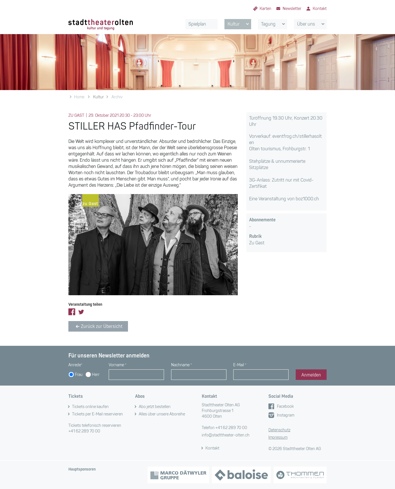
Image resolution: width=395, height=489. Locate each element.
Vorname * (117, 365)
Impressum (277, 437)
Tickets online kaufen (90, 406)
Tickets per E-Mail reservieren (97, 414)
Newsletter (292, 8)
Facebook (285, 406)
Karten (265, 8)
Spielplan (197, 24)
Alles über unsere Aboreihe (162, 414)
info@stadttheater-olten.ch (225, 435)
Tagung (274, 24)
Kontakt (320, 8)
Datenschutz (279, 430)
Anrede (75, 365)
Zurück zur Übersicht (98, 326)
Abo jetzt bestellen (155, 406)
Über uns (311, 24)
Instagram (285, 415)
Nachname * (181, 365)
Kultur (239, 24)
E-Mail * (239, 365)
